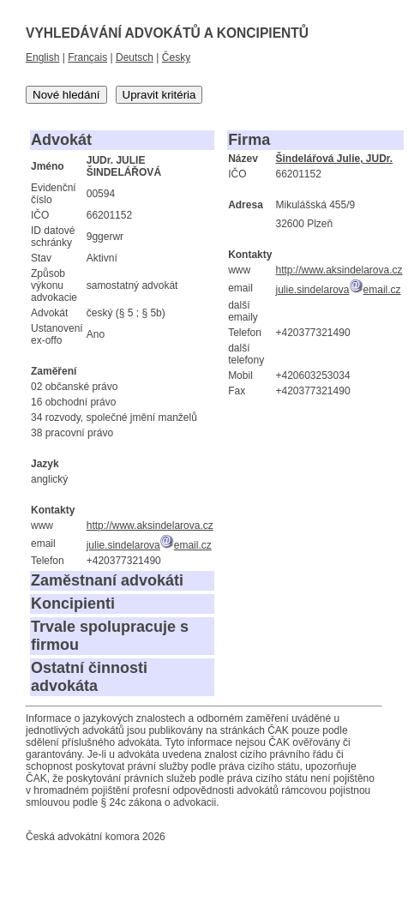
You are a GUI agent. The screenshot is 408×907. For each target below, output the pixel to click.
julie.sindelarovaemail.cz (149, 545)
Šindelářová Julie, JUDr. (334, 159)
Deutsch (134, 57)
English (42, 57)
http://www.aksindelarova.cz (150, 526)
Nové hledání (66, 94)
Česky (176, 57)
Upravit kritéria (159, 94)
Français (87, 57)
